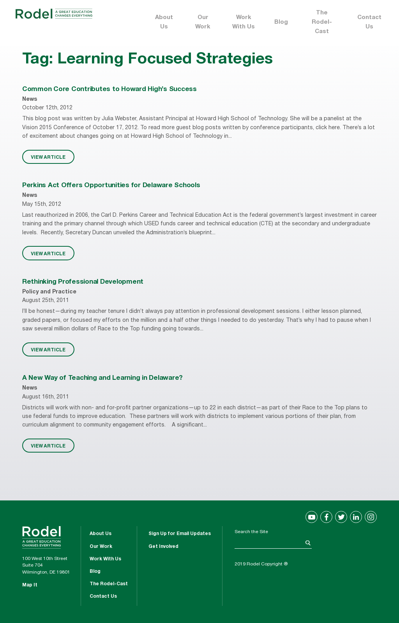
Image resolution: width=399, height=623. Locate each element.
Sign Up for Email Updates (179, 534)
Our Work (202, 22)
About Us (164, 22)
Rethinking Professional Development (82, 282)
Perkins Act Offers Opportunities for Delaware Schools (111, 186)
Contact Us (369, 22)
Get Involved (163, 546)
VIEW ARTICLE (48, 157)
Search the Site (251, 532)
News (29, 99)
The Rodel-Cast (322, 22)
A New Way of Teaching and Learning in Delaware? (102, 378)
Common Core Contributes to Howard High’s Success (109, 89)
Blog (281, 22)
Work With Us (243, 22)
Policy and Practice (49, 292)
